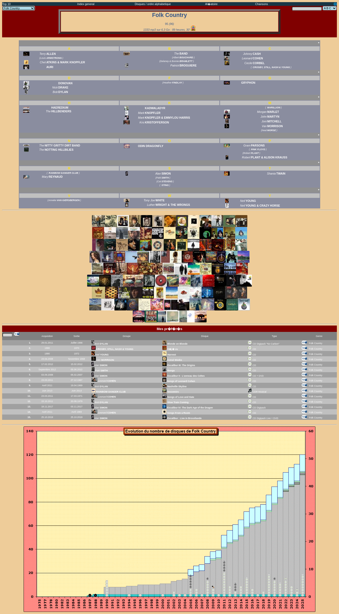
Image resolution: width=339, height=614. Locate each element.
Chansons (261, 4)
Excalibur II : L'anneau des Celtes (183, 376)
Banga (168, 370)
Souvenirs (170, 391)
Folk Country (315, 343)
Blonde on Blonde (174, 343)
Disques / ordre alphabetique (153, 4)
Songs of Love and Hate (178, 397)
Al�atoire (211, 4)
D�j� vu (170, 349)
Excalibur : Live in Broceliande (182, 418)
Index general (86, 4)
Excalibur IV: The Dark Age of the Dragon (187, 407)
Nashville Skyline (174, 386)
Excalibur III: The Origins (178, 365)
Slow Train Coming (175, 402)
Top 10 (6, 4)
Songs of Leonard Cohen (178, 381)
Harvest (169, 354)
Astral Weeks (172, 360)
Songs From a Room (176, 413)
